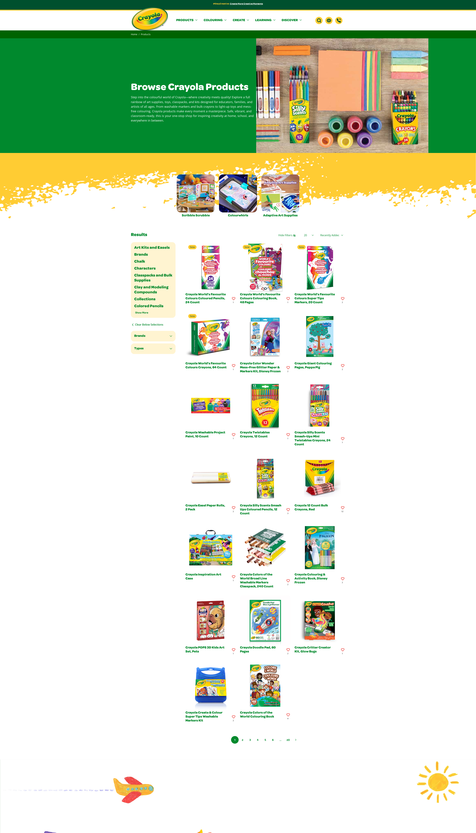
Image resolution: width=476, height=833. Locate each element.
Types (139, 348)
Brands (139, 336)
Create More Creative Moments (246, 3)
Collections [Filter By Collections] (145, 299)
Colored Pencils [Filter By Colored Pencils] (148, 306)
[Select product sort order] (331, 235)
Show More (141, 312)
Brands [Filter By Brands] (141, 255)
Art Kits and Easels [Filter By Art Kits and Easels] (152, 248)
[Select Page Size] (309, 235)
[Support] (338, 20)
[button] (187, 20)
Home (134, 34)
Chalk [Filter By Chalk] (139, 262)
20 (288, 740)
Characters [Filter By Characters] (145, 269)
